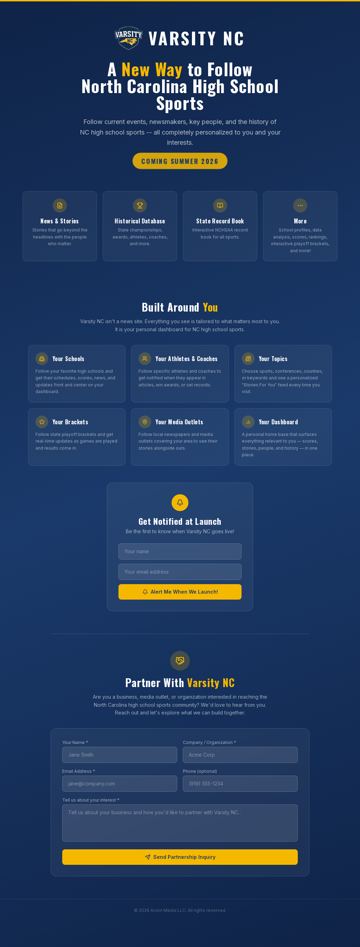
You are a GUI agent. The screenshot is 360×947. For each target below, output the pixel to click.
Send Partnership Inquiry (180, 857)
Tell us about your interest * (91, 800)
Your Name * (75, 742)
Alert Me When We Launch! (180, 592)
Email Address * (78, 771)
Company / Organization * (209, 742)
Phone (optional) (200, 771)
